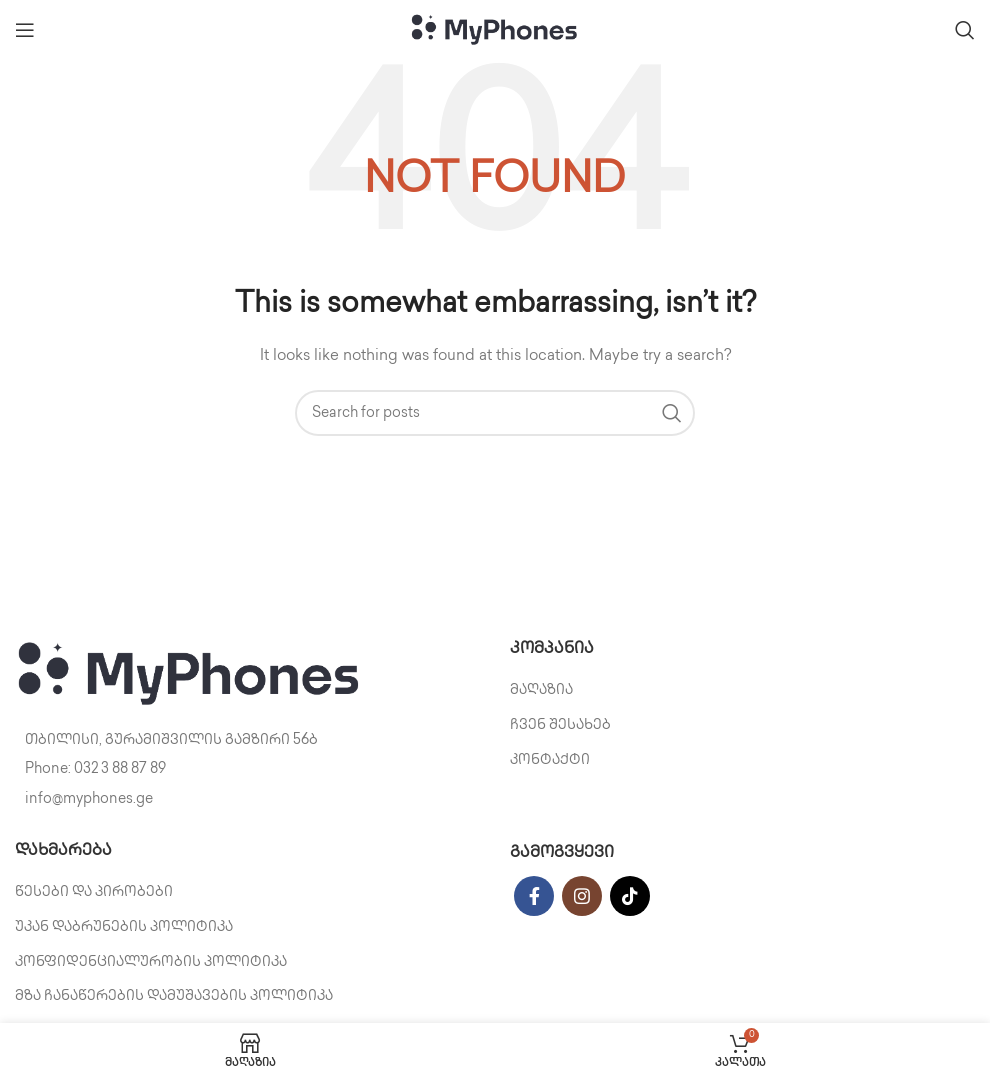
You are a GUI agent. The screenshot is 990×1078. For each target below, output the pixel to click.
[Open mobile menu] (25, 30)
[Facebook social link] (534, 896)
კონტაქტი (550, 760)
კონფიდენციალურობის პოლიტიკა (151, 962)
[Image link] (190, 674)
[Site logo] (495, 29)
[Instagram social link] (582, 896)
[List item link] (247, 770)
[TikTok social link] (630, 896)
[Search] (965, 30)
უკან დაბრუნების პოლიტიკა (124, 927)
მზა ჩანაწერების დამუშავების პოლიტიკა (174, 996)
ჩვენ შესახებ (560, 725)
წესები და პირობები (94, 892)
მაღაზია (541, 690)
